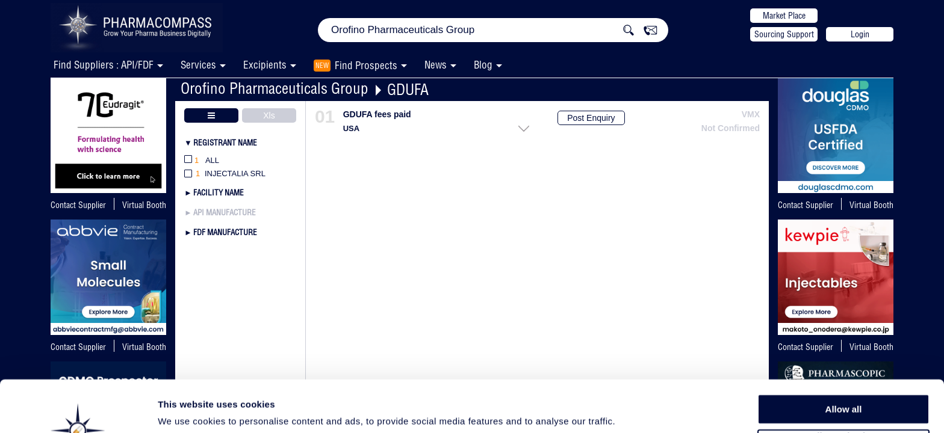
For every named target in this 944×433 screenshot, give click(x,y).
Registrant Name (225, 142)
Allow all (843, 360)
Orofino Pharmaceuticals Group (274, 88)
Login (860, 34)
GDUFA (408, 89)
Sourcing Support (784, 34)
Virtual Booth (144, 205)
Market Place (784, 15)
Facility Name (218, 192)
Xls (269, 115)
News (435, 64)
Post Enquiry (591, 118)
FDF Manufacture (225, 232)
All (201, 161)
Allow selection (843, 388)
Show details (632, 410)
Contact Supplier (78, 205)
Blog (483, 64)
